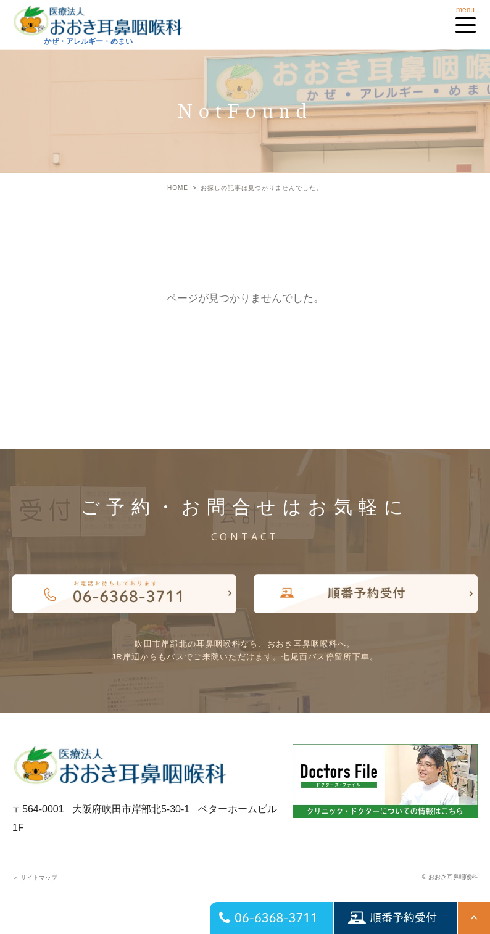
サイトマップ (34, 877)
